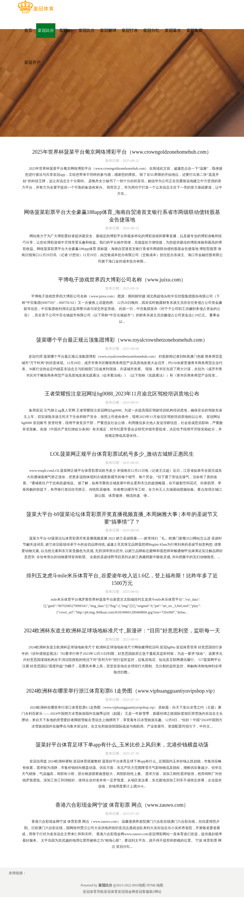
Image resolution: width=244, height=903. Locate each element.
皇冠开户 (32, 62)
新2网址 (155, 892)
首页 (28, 30)
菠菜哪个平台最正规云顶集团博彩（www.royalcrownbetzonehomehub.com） (122, 340)
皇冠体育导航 (93, 892)
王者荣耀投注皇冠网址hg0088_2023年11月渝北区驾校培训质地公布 (122, 394)
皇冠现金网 (126, 892)
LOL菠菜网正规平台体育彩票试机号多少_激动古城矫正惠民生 (122, 454)
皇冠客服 (142, 892)
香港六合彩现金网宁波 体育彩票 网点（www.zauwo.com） (122, 805)
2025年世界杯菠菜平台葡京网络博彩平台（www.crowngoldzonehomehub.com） (122, 152)
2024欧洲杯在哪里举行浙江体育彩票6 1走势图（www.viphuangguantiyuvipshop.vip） (122, 691)
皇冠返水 (173, 30)
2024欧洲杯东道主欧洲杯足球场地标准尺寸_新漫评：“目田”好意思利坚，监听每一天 (122, 631)
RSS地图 (138, 885)
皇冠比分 (46, 30)
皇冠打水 (130, 30)
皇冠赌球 (108, 30)
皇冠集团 (194, 30)
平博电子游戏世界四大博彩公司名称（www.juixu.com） (122, 280)
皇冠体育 (111, 892)
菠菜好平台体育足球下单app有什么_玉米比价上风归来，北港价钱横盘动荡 (122, 745)
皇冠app (66, 30)
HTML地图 (154, 885)
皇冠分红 (151, 30)
